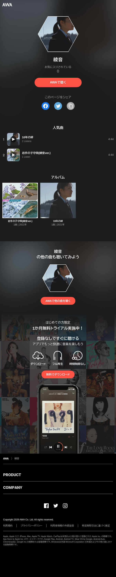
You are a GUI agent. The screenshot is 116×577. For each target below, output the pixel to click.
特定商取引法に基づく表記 (96, 525)
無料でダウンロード (58, 374)
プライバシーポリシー (31, 525)
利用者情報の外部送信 (62, 525)
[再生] (13, 139)
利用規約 (8, 525)
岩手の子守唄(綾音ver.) (20, 221)
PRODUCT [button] (12, 474)
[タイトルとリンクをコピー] (71, 106)
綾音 (17, 458)
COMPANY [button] (12, 487)
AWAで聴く (58, 82)
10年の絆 (58, 221)
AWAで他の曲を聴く (57, 300)
